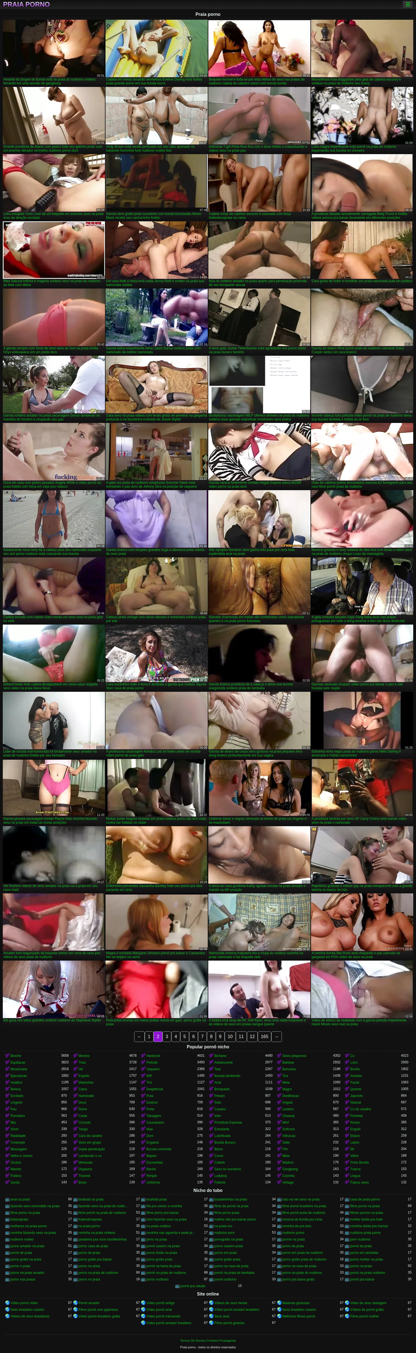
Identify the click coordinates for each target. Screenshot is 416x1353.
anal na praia (20, 1199)
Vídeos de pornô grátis (367, 1310)
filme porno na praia (25, 1213)
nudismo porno (293, 1233)
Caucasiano (155, 1122)
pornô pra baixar (362, 1279)
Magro (287, 1089)
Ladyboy (220, 1176)
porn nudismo (360, 1239)
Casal (83, 1116)
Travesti (84, 1176)
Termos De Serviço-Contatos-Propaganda (208, 1340)
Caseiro (220, 1109)
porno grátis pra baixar (95, 1259)
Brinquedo (222, 1089)
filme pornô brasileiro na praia (304, 1206)
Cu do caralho (360, 1109)
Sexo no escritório (227, 1169)
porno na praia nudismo (367, 1273)
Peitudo (152, 1062)
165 (264, 1036)
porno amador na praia (27, 1246)
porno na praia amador (27, 1273)
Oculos (16, 1162)
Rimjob (151, 1176)
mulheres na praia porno (29, 1226)
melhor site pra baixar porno (235, 1219)
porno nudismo (157, 1279)
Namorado (86, 1096)
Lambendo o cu (90, 1156)
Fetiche (219, 1182)
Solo (217, 1102)
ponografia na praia (228, 1239)
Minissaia (85, 1162)
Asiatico (16, 1082)
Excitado (17, 1096)
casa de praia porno (365, 1199)
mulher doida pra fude (366, 1219)
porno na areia (89, 1266)
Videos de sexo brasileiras (30, 1316)
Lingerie (16, 1102)
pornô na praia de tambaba (234, 1273)
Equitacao (18, 1062)
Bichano (220, 1056)
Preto (150, 1109)
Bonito (355, 1069)
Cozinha (288, 1176)
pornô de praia (21, 1253)
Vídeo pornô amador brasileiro (236, 1310)
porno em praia (225, 1253)
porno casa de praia (93, 1246)
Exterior (152, 1102)
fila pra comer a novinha (164, 1206)
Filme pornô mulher (364, 1316)
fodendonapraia (90, 1219)
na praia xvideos (158, 1226)
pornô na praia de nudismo (166, 1273)
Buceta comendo (158, 1149)
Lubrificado (222, 1136)
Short (15, 1129)
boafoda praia (156, 1199)
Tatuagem (153, 1116)
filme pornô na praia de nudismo (102, 1213)
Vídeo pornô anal (159, 1310)
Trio (149, 1082)
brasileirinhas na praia (230, 1199)
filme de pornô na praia (231, 1206)
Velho (354, 1156)
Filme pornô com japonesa (98, 1310)
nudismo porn (224, 1233)
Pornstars (18, 1116)
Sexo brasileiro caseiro (27, 1310)
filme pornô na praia (365, 1206)
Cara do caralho (90, 1136)
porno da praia (293, 1246)
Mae (149, 1129)
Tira (285, 1076)
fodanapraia (19, 1219)
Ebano (355, 1136)
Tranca (355, 1169)
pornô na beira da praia (163, 1266)
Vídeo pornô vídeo (24, 1303)
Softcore (288, 1129)
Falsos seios (359, 1182)
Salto (286, 1142)
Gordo (15, 1182)
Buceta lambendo (227, 1076)
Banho (151, 1169)
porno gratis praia (159, 1259)
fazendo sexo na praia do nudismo (104, 1206)
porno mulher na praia (366, 1259)
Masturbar (86, 1082)
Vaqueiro (152, 1069)
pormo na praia (293, 1239)
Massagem (19, 1149)
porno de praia (89, 1253)
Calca (83, 1089)
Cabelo (219, 1162)
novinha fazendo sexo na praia (33, 1233)
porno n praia (20, 1266)
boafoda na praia (91, 1199)
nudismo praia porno (365, 1233)
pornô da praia (361, 1246)
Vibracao (288, 1136)
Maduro (288, 1162)
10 (230, 1036)
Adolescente (223, 1062)
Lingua (355, 1176)
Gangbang (290, 1169)
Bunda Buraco (224, 1142)
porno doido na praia (161, 1253)
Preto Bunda (359, 1162)
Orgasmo (85, 1169)
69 (352, 1149)
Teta (217, 1069)
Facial (354, 1082)
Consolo (85, 1122)
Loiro (354, 1062)
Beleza (16, 1089)
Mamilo (16, 1169)
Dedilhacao (290, 1096)
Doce (82, 1102)
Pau (13, 1109)
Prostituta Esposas (228, 1122)
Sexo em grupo (90, 1142)
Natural (355, 1102)
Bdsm (218, 1149)
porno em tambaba (364, 1253)
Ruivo (83, 1109)
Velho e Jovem (21, 1156)
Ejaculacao (19, 1076)
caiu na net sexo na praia (301, 1199)
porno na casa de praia (299, 1266)
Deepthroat (154, 1089)
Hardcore (153, 1056)
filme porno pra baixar (162, 1213)
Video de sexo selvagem (368, 1303)
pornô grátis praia (227, 1259)
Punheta (356, 1116)
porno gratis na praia (26, 1259)
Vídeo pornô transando (163, 1316)
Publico (16, 1176)
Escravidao (154, 1162)
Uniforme (153, 1182)
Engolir (355, 1129)
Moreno (84, 1056)
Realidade (18, 1136)
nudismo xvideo (22, 1239)
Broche (16, 1056)
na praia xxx (223, 1226)
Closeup (288, 1116)
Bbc (13, 1122)
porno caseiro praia (228, 1246)
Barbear (288, 1062)
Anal (217, 1082)
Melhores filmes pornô (298, 1316)
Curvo (218, 1156)
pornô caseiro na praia (162, 1246)
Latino (354, 1142)
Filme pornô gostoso (229, 1323)
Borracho (289, 1069)
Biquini (151, 1156)
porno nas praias (23, 1279)
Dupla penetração (92, 1149)
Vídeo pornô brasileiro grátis (99, 1316)
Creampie (18, 1142)
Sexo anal (221, 1316)
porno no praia (89, 1279)
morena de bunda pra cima (302, 1219)
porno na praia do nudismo (302, 1273)
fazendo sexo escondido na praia (35, 1206)
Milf (149, 1076)
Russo (355, 1122)
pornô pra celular (193, 1286)
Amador (356, 1076)
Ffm (285, 1149)
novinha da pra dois (297, 1226)
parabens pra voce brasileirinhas (103, 1239)
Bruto (83, 1182)
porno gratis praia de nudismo (304, 1259)
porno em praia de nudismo (302, 1253)
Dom (149, 1136)
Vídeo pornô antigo (160, 1303)
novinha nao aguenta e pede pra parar (171, 1233)
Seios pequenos (294, 1056)
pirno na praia (156, 1239)
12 (252, 1036)
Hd (81, 1069)
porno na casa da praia (231, 1266)
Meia (286, 1082)
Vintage (288, 1182)
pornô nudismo (225, 1279)
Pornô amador (89, 1303)
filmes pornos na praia (366, 1213)
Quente (355, 1089)
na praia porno (89, 1226)
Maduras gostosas (296, 1303)
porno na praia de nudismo (98, 1273)
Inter (217, 1116)
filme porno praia (226, 1213)
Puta (149, 1096)
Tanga (83, 1129)
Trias (82, 1062)
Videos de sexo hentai (230, 1303)
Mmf (285, 1122)
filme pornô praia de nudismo (303, 1213)
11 (241, 1036)
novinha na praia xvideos (97, 1233)
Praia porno (26, 4)
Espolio (84, 1076)
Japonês (356, 1096)
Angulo (287, 1102)
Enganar (152, 1142)
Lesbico (288, 1109)
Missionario (19, 1069)
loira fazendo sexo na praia (166, 1219)
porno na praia (361, 1266)
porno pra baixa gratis (298, 1279)
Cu (352, 1056)
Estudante (221, 1129)
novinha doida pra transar (369, 1226)
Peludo (219, 1096)
